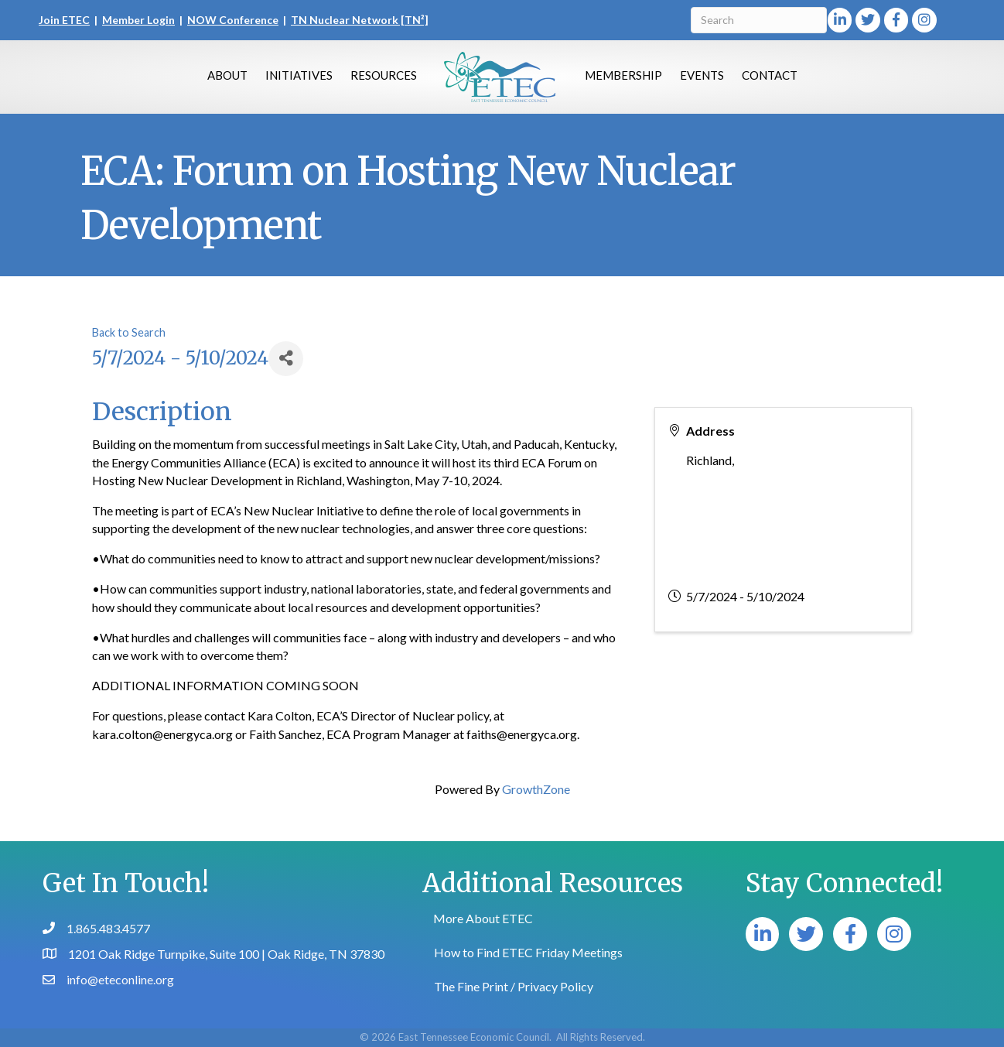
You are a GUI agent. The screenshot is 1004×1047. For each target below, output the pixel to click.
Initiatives (299, 75)
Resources (383, 75)
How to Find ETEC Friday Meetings (528, 952)
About (227, 75)
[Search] (759, 20)
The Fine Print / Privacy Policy (513, 986)
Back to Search (129, 332)
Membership (623, 75)
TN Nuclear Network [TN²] (360, 19)
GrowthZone (536, 789)
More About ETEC (483, 918)
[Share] (285, 358)
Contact (769, 75)
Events (702, 75)
